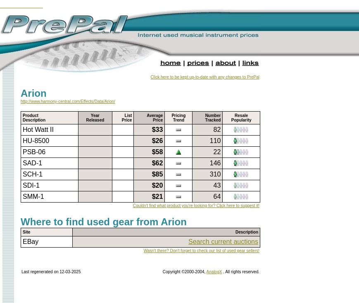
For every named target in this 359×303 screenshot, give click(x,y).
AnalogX (214, 272)
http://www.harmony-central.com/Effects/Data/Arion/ (68, 101)
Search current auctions (223, 241)
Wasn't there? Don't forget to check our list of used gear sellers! (201, 250)
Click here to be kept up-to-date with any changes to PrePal (205, 77)
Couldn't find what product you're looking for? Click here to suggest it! (196, 205)
